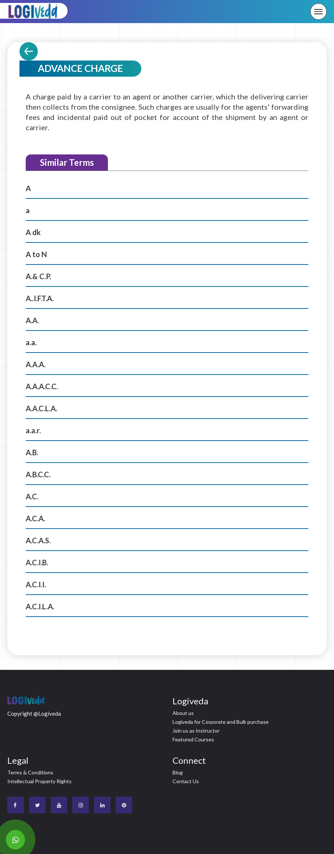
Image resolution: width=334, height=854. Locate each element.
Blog (178, 772)
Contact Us (186, 781)
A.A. (32, 320)
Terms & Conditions (30, 772)
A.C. (32, 496)
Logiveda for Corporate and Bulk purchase (221, 722)
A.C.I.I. (36, 584)
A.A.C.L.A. (41, 408)
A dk (33, 232)
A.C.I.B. (37, 562)
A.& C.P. (38, 276)
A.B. (32, 452)
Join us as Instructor (196, 730)
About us (183, 713)
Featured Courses (193, 739)
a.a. (31, 342)
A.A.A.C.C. (42, 386)
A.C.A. (35, 518)
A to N (36, 254)
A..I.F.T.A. (40, 298)
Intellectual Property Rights (39, 781)
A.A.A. (36, 364)
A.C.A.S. (38, 540)
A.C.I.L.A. (40, 606)
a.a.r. (33, 430)
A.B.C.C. (38, 474)
